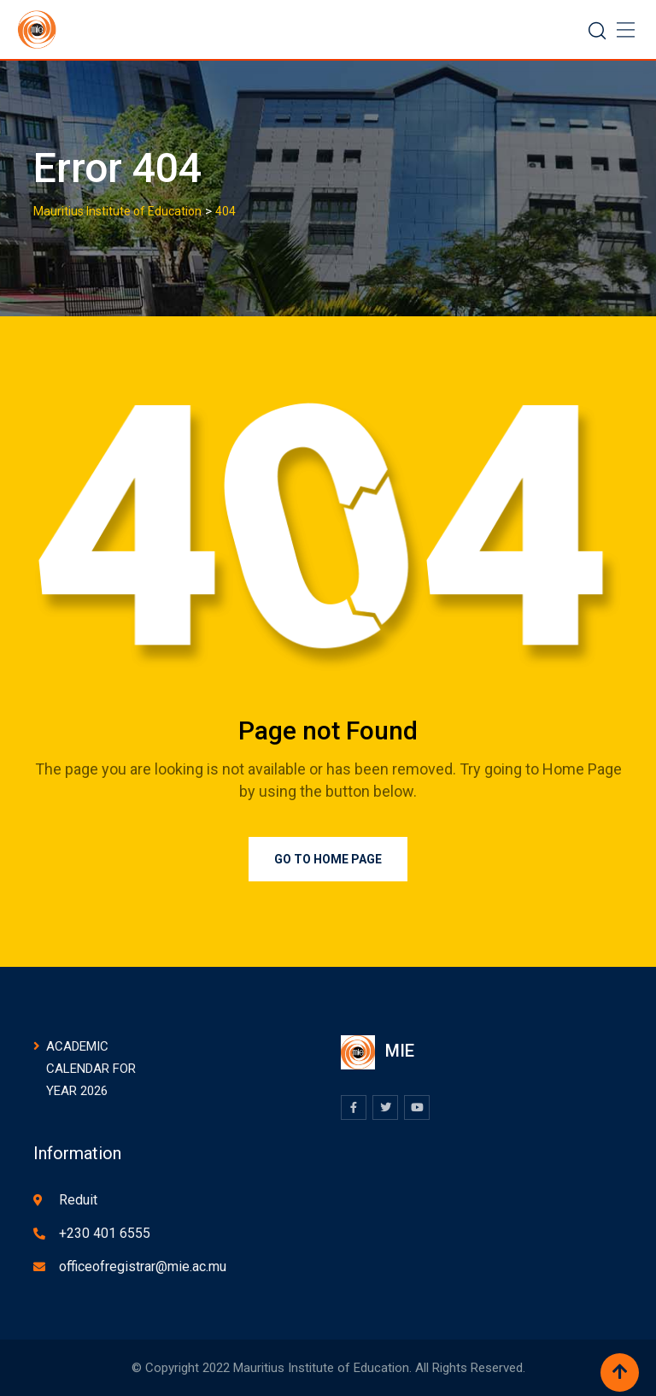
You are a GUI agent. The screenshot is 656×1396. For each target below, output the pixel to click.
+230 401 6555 (104, 1233)
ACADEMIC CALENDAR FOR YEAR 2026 (91, 1069)
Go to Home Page (328, 859)
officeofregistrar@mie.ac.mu (142, 1266)
